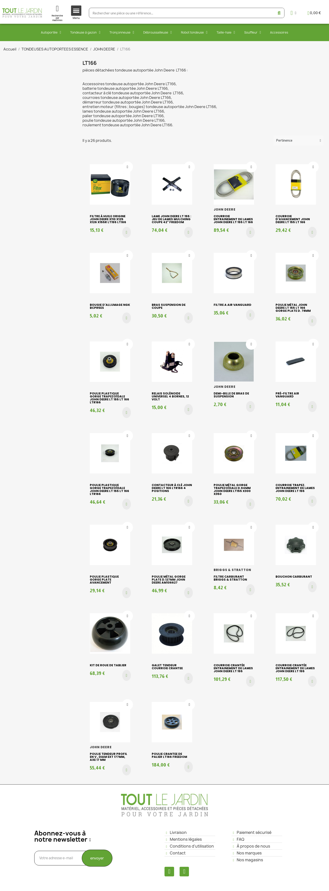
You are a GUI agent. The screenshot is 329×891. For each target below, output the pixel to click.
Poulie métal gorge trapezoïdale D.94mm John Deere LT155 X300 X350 (232, 489)
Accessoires (279, 32)
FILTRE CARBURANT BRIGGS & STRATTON (230, 578)
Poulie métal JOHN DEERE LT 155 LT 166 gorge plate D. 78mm (293, 308)
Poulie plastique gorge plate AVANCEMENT (104, 579)
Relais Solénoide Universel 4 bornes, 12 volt (170, 396)
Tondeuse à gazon (85, 32)
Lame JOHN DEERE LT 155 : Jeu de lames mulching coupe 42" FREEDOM (171, 219)
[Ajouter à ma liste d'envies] (127, 166)
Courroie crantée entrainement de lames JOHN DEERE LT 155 (233, 668)
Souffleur (252, 32)
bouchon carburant (294, 576)
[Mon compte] (293, 13)
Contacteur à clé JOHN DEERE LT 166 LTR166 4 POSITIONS (172, 488)
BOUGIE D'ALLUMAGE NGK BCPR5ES (110, 306)
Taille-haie (226, 32)
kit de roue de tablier (108, 665)
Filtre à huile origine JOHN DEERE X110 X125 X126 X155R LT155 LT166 (108, 219)
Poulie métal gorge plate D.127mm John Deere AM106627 (169, 579)
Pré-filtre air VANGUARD (287, 395)
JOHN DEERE (225, 209)
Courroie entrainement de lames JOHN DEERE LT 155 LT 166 (233, 219)
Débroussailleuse (157, 32)
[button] (126, 232)
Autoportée (51, 32)
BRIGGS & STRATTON (232, 570)
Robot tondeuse (194, 32)
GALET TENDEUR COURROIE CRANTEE (167, 666)
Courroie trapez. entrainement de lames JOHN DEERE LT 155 (295, 488)
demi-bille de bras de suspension (231, 395)
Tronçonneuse (121, 32)
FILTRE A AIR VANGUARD (232, 305)
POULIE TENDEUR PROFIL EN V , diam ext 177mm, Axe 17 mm (108, 757)
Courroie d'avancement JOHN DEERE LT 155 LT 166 (293, 219)
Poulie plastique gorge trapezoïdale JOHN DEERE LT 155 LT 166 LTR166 (109, 398)
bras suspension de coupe (169, 306)
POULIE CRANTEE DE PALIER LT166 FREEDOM (169, 755)
